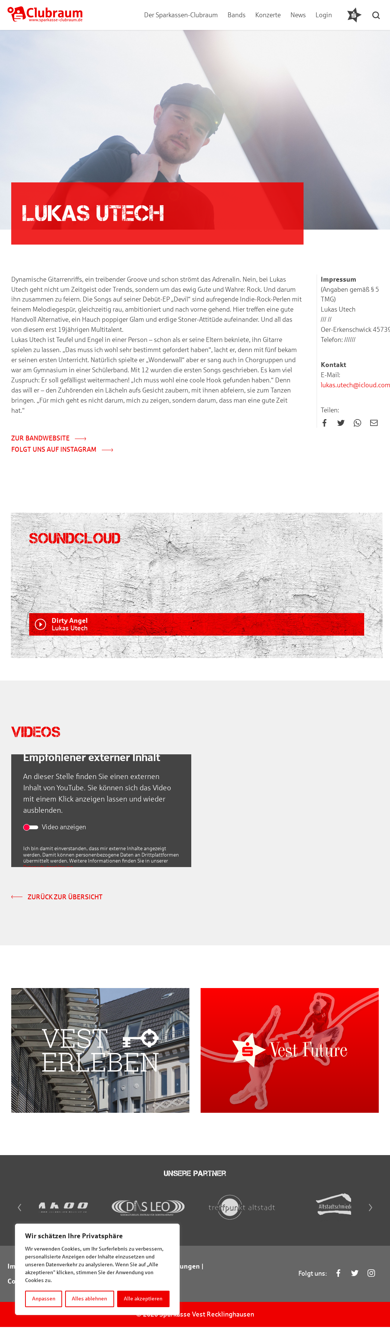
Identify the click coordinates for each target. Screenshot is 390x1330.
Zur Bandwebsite (48, 439)
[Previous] (18, 1214)
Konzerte (268, 15)
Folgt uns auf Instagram (62, 450)
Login (324, 15)
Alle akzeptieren (143, 1299)
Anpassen (43, 1299)
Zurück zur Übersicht (57, 898)
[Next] (372, 1214)
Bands (237, 15)
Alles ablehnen (89, 1299)
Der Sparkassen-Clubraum (181, 15)
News (298, 15)
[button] (377, 15)
